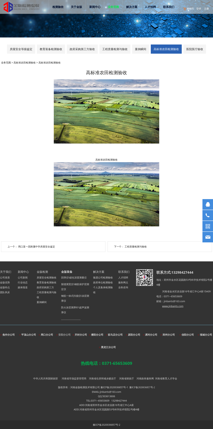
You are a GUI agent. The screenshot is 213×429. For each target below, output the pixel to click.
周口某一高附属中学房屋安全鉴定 (36, 246)
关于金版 (80, 18)
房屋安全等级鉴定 (21, 49)
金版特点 (5, 287)
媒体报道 (23, 287)
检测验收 (61, 18)
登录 (195, 8)
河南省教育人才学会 (166, 378)
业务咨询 (123, 287)
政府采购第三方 (45, 287)
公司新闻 (23, 277)
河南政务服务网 (145, 378)
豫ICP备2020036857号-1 (114, 387)
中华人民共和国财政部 (45, 378)
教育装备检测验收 (51, 49)
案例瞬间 (140, 49)
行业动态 (23, 282)
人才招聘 (153, 18)
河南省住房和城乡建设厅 (102, 378)
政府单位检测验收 (103, 282)
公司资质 (5, 277)
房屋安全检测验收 (46, 277)
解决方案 (135, 18)
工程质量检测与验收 (115, 49)
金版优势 (5, 282)
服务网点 (123, 282)
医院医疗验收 (194, 49)
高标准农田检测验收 (166, 49)
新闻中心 (98, 18)
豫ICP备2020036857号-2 (106, 424)
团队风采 (5, 292)
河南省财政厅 (126, 378)
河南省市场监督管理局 (74, 378)
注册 (203, 8)
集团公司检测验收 (103, 277)
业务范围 (116, 18)
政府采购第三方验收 (82, 49)
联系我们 (172, 18)
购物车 (185, 8)
